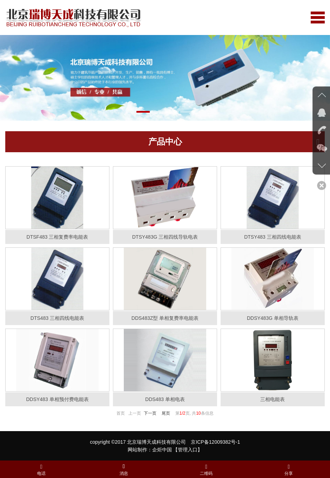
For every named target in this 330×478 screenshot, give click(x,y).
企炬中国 (162, 449)
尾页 (166, 413)
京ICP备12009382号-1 (215, 442)
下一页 (150, 413)
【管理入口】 (187, 449)
